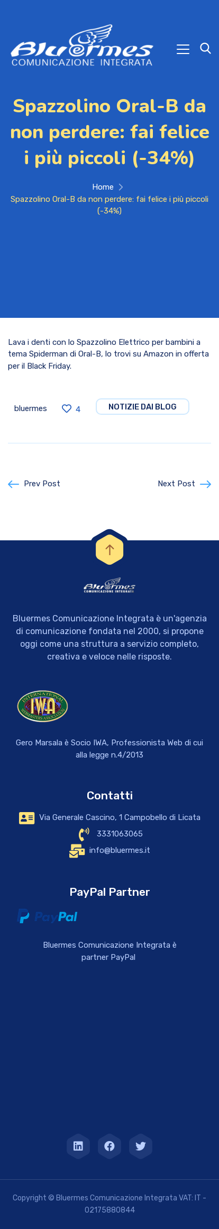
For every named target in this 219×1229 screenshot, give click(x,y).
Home (103, 187)
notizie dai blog (142, 407)
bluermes (30, 408)
